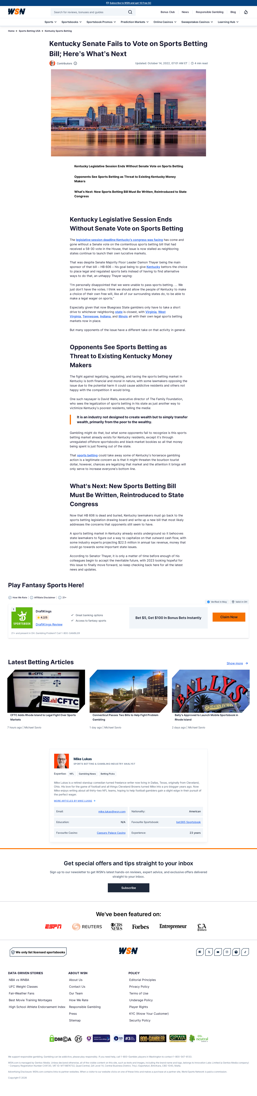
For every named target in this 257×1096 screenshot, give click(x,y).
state (118, 312)
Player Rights (138, 1011)
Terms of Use (138, 998)
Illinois (123, 316)
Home (11, 30)
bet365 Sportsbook (188, 826)
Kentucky (153, 267)
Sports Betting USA (29, 30)
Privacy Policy (139, 991)
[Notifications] (246, 12)
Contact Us (77, 991)
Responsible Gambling (210, 12)
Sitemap (75, 1025)
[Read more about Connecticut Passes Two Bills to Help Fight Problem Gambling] (128, 720)
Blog (233, 12)
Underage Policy (141, 1004)
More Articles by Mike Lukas (74, 805)
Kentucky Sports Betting (58, 30)
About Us (75, 984)
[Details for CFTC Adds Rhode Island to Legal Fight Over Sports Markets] (46, 691)
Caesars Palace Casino (111, 837)
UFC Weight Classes (23, 991)
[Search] (130, 12)
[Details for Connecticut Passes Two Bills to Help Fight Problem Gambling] (128, 691)
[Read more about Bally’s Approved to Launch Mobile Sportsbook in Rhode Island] (211, 720)
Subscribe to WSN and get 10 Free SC (130, 3)
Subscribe (128, 892)
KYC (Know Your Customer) (149, 1018)
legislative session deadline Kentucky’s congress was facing (119, 240)
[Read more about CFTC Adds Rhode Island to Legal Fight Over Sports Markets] (46, 720)
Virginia (151, 312)
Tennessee (90, 316)
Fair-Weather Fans (21, 998)
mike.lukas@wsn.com (111, 816)
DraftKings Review (49, 624)
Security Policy (140, 1025)
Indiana (105, 316)
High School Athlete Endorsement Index (37, 1011)
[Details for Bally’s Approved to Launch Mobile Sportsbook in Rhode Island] (211, 691)
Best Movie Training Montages (30, 1004)
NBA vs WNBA (19, 984)
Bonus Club (168, 12)
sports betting (87, 455)
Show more (238, 663)
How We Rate (78, 1004)
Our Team (76, 998)
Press (73, 1018)
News (185, 12)
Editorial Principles (142, 984)
